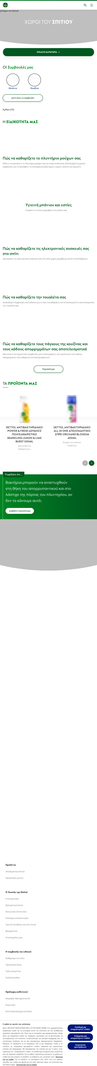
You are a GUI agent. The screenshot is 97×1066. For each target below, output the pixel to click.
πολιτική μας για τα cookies (26, 1065)
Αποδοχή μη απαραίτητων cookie (80, 1028)
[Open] (85, 5)
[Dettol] (7, 5)
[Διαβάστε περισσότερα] (20, 511)
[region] (48, 1043)
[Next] (91, 463)
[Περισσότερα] (48, 369)
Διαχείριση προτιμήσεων (80, 1046)
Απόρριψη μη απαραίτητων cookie (80, 1037)
